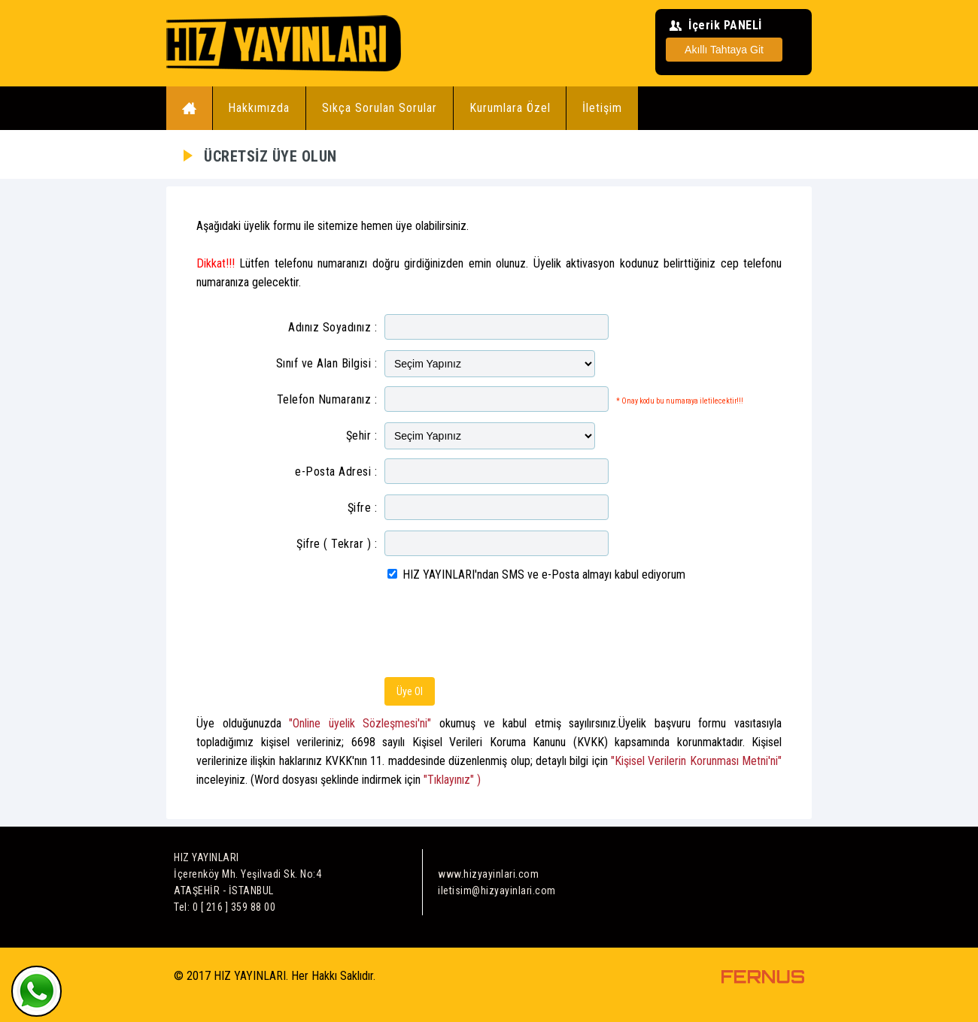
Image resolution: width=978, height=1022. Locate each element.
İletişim (602, 108)
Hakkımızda (259, 108)
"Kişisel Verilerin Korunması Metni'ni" (696, 761)
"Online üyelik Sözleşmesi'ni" (360, 723)
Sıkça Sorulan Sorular (379, 108)
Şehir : (362, 435)
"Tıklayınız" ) (452, 780)
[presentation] (498, 632)
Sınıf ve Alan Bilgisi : (327, 363)
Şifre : (363, 507)
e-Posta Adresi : (336, 471)
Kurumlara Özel (510, 108)
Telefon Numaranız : (327, 399)
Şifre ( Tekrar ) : (336, 544)
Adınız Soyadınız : (332, 327)
